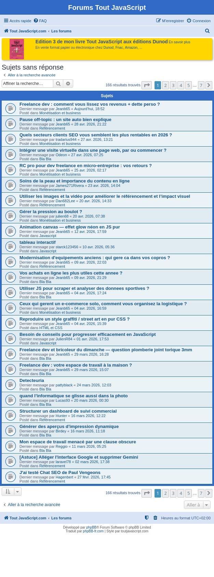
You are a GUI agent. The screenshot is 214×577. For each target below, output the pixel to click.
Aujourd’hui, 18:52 (89, 109)
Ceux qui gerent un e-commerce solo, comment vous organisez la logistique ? (103, 303)
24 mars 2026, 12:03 (94, 385)
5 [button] (188, 85)
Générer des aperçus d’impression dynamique (69, 426)
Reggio (62, 446)
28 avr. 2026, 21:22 (90, 124)
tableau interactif (37, 242)
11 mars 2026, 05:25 (89, 446)
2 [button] (165, 85)
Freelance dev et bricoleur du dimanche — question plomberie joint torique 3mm (105, 349)
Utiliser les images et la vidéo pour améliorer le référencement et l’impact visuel (104, 196)
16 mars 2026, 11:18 (87, 431)
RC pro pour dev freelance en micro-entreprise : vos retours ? (85, 165)
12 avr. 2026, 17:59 (90, 232)
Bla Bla (45, 159)
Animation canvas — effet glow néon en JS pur (69, 227)
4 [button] (180, 85)
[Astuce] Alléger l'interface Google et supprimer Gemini (78, 457)
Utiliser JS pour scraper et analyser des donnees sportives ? (84, 288)
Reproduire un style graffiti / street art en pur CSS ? (74, 319)
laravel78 (63, 462)
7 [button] (201, 85)
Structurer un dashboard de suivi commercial (68, 411)
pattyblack (64, 385)
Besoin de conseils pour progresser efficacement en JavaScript (87, 334)
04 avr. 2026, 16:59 (90, 308)
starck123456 (67, 247)
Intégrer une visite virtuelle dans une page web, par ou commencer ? (92, 150)
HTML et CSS (50, 328)
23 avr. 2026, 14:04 (104, 185)
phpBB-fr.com (93, 531)
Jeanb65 (63, 109)
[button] (147, 85)
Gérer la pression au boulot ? (50, 211)
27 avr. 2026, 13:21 (97, 139)
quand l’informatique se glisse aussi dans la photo (73, 395)
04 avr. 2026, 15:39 (90, 324)
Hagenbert (64, 477)
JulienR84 (64, 339)
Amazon (131, 47)
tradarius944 (66, 139)
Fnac (119, 47)
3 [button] (173, 85)
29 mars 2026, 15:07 (91, 370)
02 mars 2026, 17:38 (92, 462)
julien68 (62, 216)
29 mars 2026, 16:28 (91, 354)
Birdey (61, 431)
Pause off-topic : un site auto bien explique (65, 119)
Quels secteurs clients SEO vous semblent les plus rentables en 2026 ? (95, 134)
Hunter (61, 416)
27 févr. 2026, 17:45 (93, 477)
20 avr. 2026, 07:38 (89, 216)
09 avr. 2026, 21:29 (90, 278)
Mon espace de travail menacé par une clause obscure (77, 441)
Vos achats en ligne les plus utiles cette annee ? (70, 273)
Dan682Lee (65, 201)
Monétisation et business (60, 113)
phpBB (91, 527)
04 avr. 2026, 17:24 (90, 293)
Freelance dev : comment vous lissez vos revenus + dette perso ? (89, 104)
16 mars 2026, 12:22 (88, 416)
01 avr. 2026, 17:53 (93, 339)
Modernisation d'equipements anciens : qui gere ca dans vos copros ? (94, 257)
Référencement (52, 128)
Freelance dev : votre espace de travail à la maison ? (75, 365)
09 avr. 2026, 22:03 (90, 262)
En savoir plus (179, 42)
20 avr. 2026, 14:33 (95, 201)
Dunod (108, 47)
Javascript (47, 236)
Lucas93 (63, 400)
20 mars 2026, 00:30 (91, 400)
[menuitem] (40, 21)
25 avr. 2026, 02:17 (90, 170)
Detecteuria (31, 380)
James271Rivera (70, 185)
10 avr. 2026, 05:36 (98, 247)
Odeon (61, 155)
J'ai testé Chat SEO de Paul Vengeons (60, 472)
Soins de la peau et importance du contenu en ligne (74, 180)
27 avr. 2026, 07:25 (87, 155)
